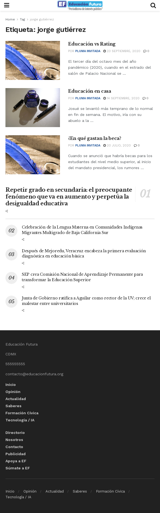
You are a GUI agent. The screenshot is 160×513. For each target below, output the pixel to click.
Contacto (14, 447)
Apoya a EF (15, 461)
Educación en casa (89, 91)
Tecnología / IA (19, 420)
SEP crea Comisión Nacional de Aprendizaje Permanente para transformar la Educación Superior (82, 277)
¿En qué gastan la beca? (94, 138)
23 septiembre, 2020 (121, 51)
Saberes (13, 406)
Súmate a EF (17, 468)
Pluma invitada (87, 51)
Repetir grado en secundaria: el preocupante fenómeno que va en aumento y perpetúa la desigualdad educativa (68, 197)
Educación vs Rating (92, 44)
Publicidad (15, 454)
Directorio (15, 432)
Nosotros (14, 439)
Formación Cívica (21, 413)
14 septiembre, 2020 (121, 98)
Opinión (12, 391)
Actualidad (15, 399)
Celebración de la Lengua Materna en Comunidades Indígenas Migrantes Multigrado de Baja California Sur (82, 230)
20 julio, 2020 (117, 145)
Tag (22, 19)
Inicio (10, 384)
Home (10, 19)
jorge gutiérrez (42, 19)
